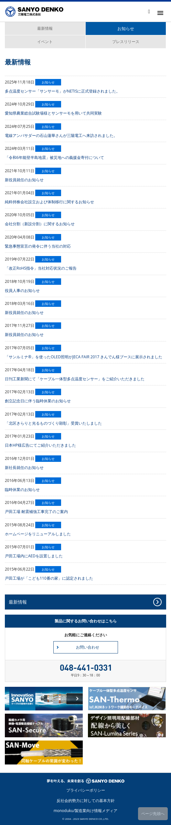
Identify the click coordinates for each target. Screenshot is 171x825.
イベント (45, 41)
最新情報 (45, 28)
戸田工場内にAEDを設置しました (34, 556)
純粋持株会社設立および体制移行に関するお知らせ (49, 202)
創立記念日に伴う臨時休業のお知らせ (38, 401)
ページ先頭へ (153, 813)
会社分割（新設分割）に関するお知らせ (40, 224)
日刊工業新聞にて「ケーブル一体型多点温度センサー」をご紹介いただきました (74, 379)
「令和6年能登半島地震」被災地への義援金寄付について (54, 157)
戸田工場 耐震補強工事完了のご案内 (36, 511)
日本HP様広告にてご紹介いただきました (40, 445)
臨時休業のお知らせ (22, 489)
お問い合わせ (87, 647)
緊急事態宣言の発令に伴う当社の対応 (38, 246)
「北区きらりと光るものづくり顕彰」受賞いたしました (53, 423)
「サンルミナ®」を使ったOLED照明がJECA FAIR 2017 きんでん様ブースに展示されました (83, 357)
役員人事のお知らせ (22, 290)
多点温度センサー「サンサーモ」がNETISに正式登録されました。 (62, 91)
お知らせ (125, 28)
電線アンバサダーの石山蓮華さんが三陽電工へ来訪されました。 (61, 135)
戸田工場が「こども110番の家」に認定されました (49, 578)
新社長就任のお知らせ (24, 467)
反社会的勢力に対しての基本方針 (86, 800)
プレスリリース (125, 41)
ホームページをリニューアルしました (38, 534)
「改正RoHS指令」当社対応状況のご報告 (41, 268)
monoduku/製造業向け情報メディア (86, 810)
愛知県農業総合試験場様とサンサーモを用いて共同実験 (53, 113)
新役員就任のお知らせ (24, 180)
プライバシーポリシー (85, 790)
